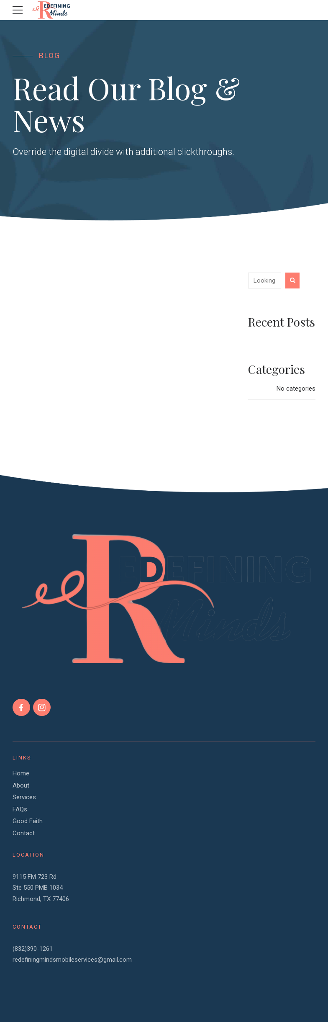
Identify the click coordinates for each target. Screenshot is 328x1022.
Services (24, 797)
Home (21, 773)
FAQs (20, 809)
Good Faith (28, 821)
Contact (24, 833)
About (21, 785)
